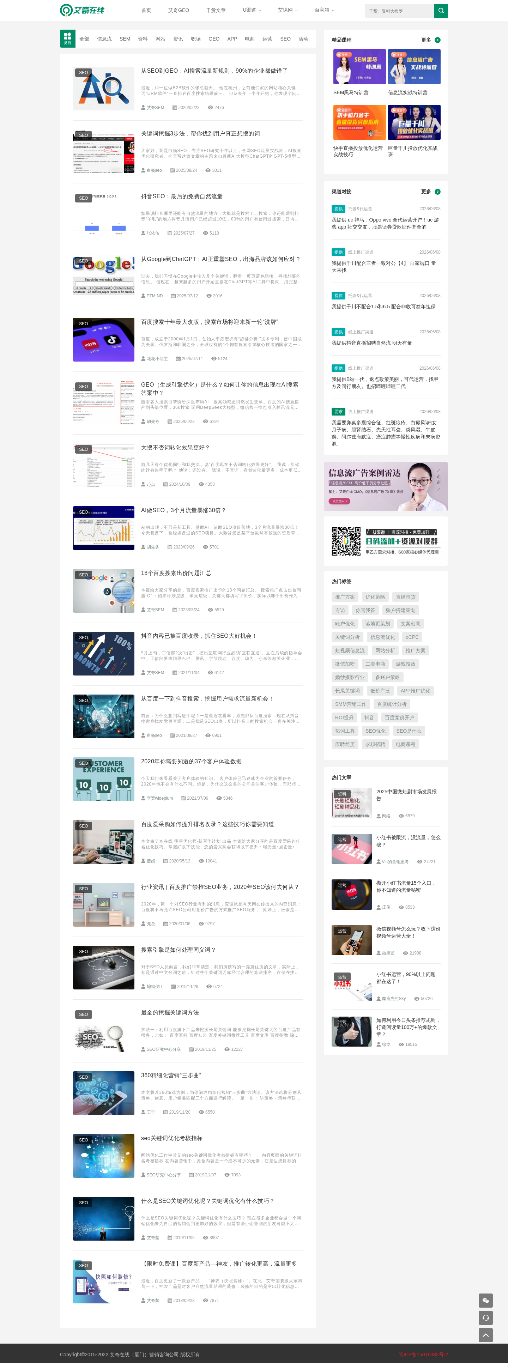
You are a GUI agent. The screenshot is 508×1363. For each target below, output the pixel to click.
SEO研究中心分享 (164, 1049)
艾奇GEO (178, 10)
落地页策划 (377, 623)
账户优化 (345, 623)
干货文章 (216, 10)
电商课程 (406, 744)
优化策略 (375, 597)
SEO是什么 (409, 731)
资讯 (178, 39)
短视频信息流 (350, 650)
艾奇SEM (155, 107)
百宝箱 (324, 10)
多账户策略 (387, 677)
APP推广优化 (415, 690)
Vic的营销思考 (395, 862)
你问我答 (365, 610)
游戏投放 (406, 664)
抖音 (369, 717)
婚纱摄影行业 (350, 677)
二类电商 (375, 664)
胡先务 (153, 421)
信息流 (104, 39)
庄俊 (386, 907)
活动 (303, 39)
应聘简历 (345, 744)
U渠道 (252, 10)
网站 (160, 39)
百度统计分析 (392, 704)
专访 (340, 610)
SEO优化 (375, 731)
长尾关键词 (347, 690)
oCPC (412, 637)
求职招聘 (375, 744)
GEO (213, 39)
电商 (250, 39)
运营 (267, 39)
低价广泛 (380, 690)
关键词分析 (347, 637)
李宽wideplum (160, 798)
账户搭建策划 (401, 610)
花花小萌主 (157, 359)
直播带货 (406, 597)
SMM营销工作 (351, 704)
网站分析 (385, 650)
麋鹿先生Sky (394, 998)
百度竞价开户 (400, 717)
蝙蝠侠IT (155, 987)
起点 (151, 484)
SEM (125, 39)
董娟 (151, 861)
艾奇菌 (153, 1238)
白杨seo (154, 170)
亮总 (151, 924)
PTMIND (155, 296)
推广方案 (345, 597)
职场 (196, 39)
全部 (84, 39)
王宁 (151, 1112)
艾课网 (288, 10)
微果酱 (388, 953)
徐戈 (386, 1044)
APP (232, 39)
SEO (285, 39)
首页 (146, 10)
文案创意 (411, 623)
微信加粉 (345, 664)
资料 (143, 39)
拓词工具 (345, 731)
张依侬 (153, 233)
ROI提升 (344, 717)
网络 (386, 816)
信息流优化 (382, 637)
